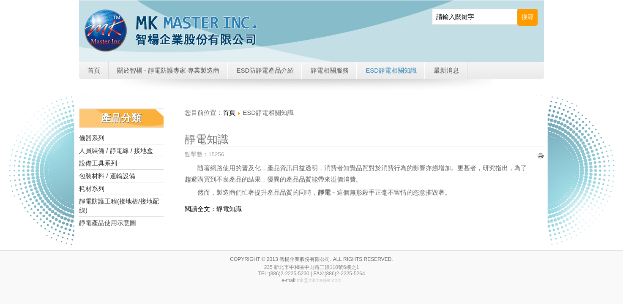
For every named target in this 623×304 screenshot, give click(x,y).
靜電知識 (207, 139)
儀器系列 (91, 137)
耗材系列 (91, 188)
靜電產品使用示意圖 (107, 222)
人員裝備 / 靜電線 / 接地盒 (116, 150)
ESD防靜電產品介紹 (265, 70)
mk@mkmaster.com (319, 280)
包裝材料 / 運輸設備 (107, 175)
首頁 (93, 70)
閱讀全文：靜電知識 (213, 208)
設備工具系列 (98, 163)
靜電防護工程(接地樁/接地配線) (119, 206)
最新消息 (446, 70)
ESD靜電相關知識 (391, 70)
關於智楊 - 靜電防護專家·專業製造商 (168, 70)
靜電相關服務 (330, 70)
